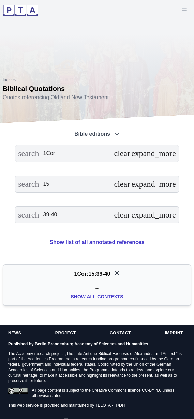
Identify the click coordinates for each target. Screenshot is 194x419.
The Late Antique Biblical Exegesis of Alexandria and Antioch (121, 353)
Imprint (174, 333)
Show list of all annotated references (96, 242)
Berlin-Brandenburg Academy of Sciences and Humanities (91, 344)
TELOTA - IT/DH (110, 405)
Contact (120, 333)
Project (65, 333)
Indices (9, 79)
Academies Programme (49, 359)
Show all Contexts (97, 296)
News (14, 333)
